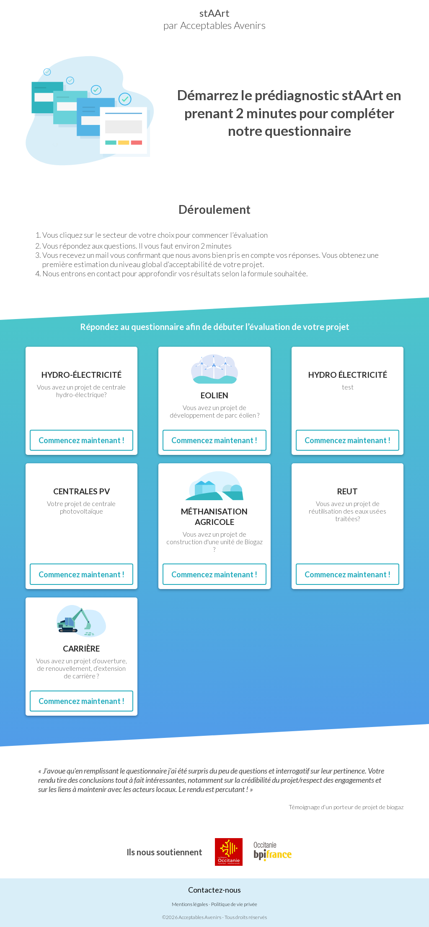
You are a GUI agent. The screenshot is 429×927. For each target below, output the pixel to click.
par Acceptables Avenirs (214, 19)
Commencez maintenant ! (81, 440)
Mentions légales (190, 904)
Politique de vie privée (234, 904)
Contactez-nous (214, 889)
